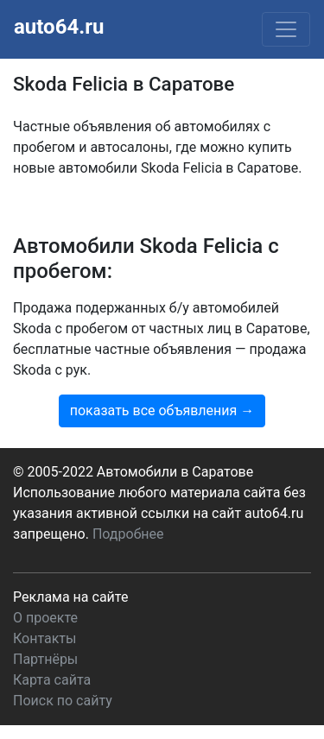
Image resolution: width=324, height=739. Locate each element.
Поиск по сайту (62, 700)
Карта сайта (52, 680)
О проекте (45, 618)
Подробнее (128, 534)
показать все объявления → (162, 410)
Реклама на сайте (70, 597)
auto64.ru (59, 27)
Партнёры (45, 659)
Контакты (44, 638)
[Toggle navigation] (286, 29)
